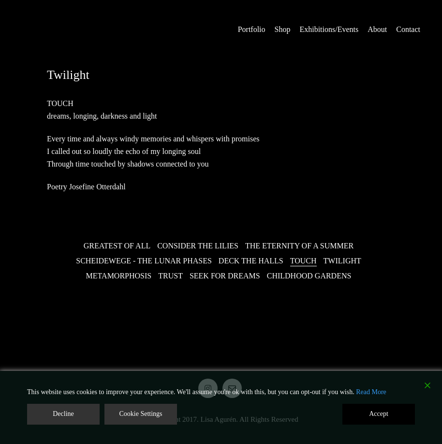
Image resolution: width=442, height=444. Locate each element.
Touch (303, 261)
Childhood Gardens (309, 276)
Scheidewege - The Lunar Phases (144, 261)
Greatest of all (117, 246)
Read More (371, 392)
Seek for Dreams (225, 276)
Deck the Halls (251, 261)
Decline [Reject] (63, 413)
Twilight (342, 261)
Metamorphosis (119, 276)
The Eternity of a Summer (299, 246)
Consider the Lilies (197, 246)
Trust (170, 276)
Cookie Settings (140, 413)
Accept (378, 413)
